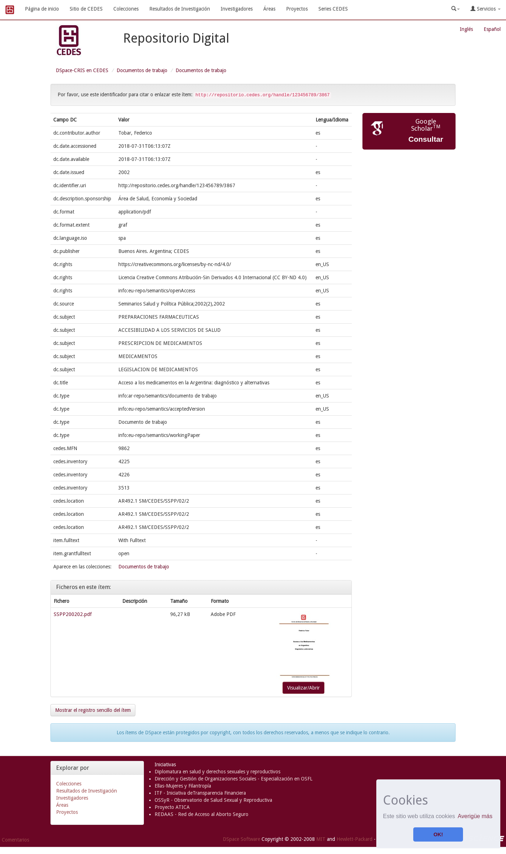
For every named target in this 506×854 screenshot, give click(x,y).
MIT (320, 839)
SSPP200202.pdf (73, 614)
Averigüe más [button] (475, 816)
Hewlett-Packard (354, 839)
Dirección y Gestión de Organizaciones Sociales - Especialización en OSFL (233, 779)
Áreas (269, 9)
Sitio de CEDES (86, 9)
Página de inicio (42, 9)
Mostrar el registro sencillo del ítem (93, 710)
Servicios (485, 9)
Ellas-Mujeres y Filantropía (183, 786)
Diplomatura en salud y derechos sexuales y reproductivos (217, 771)
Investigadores (237, 9)
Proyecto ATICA (172, 807)
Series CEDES (333, 9)
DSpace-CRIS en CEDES (82, 70)
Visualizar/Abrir (303, 688)
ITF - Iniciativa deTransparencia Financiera (200, 793)
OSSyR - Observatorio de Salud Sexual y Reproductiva (213, 800)
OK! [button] (438, 834)
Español (492, 29)
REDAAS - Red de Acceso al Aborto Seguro (201, 814)
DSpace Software (241, 839)
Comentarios (15, 840)
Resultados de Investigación (179, 9)
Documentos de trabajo (142, 70)
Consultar (425, 139)
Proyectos (297, 9)
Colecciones (126, 9)
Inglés (466, 29)
